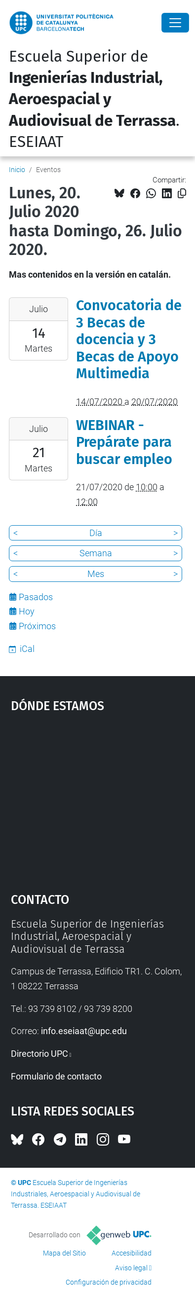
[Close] (175, 23)
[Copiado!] (182, 193)
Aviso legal (131, 1268)
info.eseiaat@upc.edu (84, 1031)
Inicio (17, 170)
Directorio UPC (39, 1053)
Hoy (27, 611)
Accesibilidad (132, 1253)
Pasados (36, 597)
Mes (95, 574)
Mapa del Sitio (64, 1253)
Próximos (37, 626)
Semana (95, 553)
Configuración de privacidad (109, 1282)
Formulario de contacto (56, 1076)
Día (95, 533)
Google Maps (98, 798)
